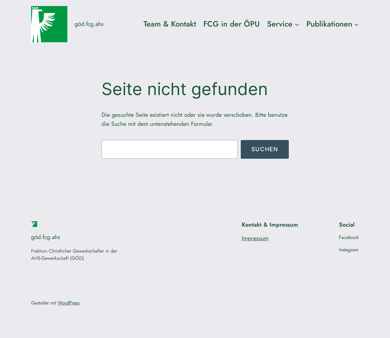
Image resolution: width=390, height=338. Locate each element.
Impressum (255, 238)
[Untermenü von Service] (297, 24)
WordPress (68, 302)
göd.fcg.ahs (89, 24)
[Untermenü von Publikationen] (356, 24)
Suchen (264, 149)
